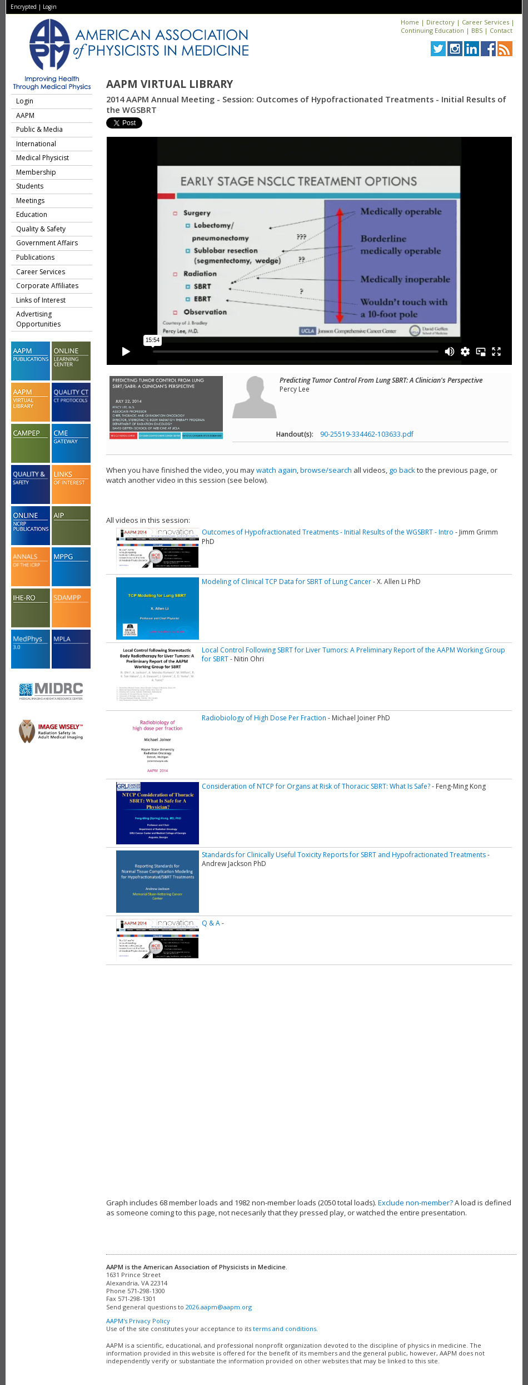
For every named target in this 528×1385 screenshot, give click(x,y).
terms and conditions (284, 1328)
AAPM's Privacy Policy (138, 1321)
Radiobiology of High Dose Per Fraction (264, 718)
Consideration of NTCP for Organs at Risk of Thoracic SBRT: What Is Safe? (316, 786)
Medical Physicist (42, 157)
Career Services (485, 22)
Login (50, 7)
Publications (35, 257)
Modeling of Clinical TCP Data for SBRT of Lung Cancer (286, 581)
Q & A (211, 923)
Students (29, 186)
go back (402, 470)
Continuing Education (432, 30)
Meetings (30, 200)
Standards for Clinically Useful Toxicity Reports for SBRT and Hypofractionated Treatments (344, 854)
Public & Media (39, 129)
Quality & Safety (41, 229)
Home (410, 22)
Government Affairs (47, 243)
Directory (440, 22)
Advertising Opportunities (38, 319)
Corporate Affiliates (47, 285)
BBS (476, 30)
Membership (36, 172)
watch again (276, 470)
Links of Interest (41, 300)
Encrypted (24, 7)
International (36, 144)
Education (31, 214)
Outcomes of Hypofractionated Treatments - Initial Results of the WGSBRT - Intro (328, 532)
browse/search (326, 470)
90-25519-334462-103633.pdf (367, 434)
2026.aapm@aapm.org (219, 1307)
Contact (501, 30)
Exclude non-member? (415, 1203)
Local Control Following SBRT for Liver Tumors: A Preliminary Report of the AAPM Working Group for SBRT (353, 654)
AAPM (25, 115)
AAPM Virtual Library (169, 84)
